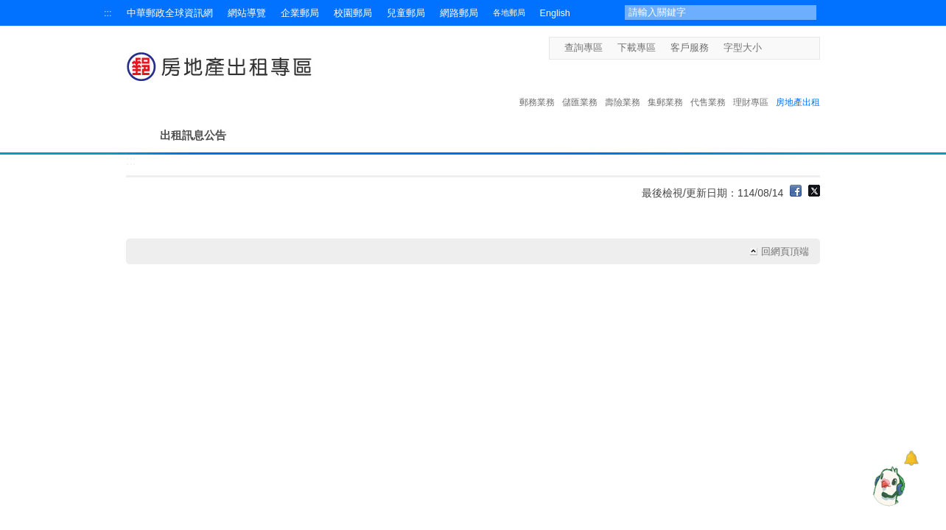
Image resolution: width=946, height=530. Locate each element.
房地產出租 (798, 86)
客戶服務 (689, 48)
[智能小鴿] (887, 486)
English (555, 13)
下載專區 (636, 48)
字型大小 (742, 48)
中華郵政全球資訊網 (170, 13)
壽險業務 (622, 86)
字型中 (785, 47)
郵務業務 (537, 86)
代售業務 (708, 86)
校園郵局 (353, 13)
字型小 (771, 47)
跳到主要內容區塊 (7, 7)
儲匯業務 (580, 86)
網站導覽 (247, 13)
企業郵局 (300, 13)
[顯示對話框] (911, 458)
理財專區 (750, 86)
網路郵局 (459, 13)
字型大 (799, 47)
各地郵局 (509, 12)
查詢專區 (583, 48)
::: (108, 13)
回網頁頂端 (785, 252)
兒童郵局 (406, 13)
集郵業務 (665, 86)
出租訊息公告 (193, 135)
